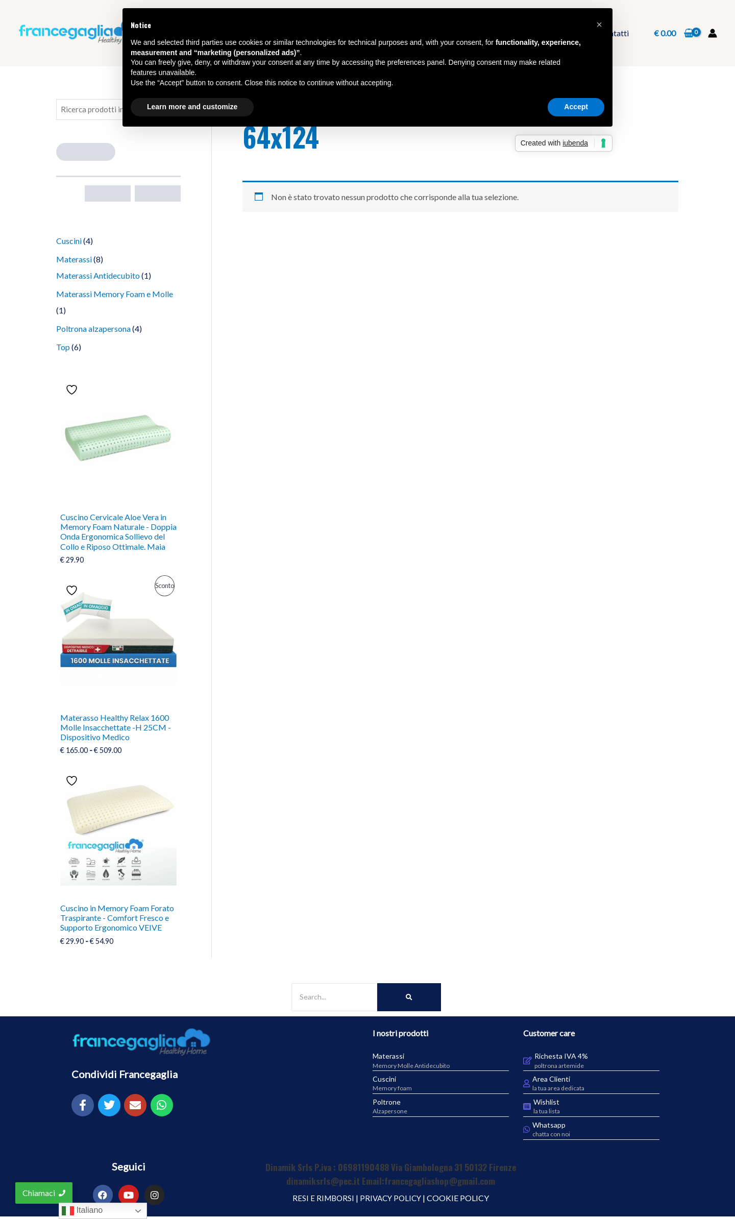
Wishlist (546, 1104)
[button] (599, 24)
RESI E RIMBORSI (321, 1200)
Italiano (82, 1211)
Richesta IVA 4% (561, 1058)
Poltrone (387, 1104)
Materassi (388, 1058)
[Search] (334, 999)
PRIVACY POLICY (391, 1200)
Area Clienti (551, 1081)
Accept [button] (576, 107)
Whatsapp (549, 1127)
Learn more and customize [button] (192, 107)
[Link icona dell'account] (712, 33)
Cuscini (384, 1081)
